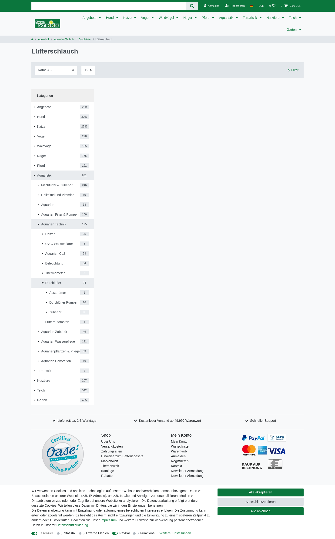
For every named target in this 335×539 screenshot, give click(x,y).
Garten (292, 29)
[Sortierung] (56, 70)
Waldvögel (167, 18)
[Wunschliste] (272, 6)
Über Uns (108, 441)
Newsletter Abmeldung (187, 476)
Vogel (145, 18)
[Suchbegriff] (108, 6)
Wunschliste (179, 446)
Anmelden (178, 456)
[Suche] (192, 6)
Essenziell (46, 533)
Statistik (69, 533)
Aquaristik (226, 18)
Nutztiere (274, 18)
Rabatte (107, 476)
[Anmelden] (211, 6)
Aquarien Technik (64, 39)
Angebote (90, 18)
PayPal (124, 533)
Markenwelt (109, 461)
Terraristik (250, 18)
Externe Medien (97, 533)
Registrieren (179, 461)
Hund (110, 18)
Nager (188, 18)
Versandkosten (112, 446)
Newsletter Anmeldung (187, 471)
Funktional (147, 533)
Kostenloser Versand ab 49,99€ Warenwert (170, 420)
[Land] (251, 6)
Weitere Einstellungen (175, 533)
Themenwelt (110, 466)
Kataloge (107, 471)
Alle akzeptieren (260, 492)
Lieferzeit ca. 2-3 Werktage (76, 420)
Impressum (108, 520)
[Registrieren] (235, 6)
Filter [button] (293, 70)
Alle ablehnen (261, 511)
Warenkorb (179, 451)
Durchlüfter (84, 39)
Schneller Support (263, 420)
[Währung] (261, 6)
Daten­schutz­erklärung (72, 525)
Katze (128, 18)
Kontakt (176, 466)
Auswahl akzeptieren (260, 502)
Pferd (206, 18)
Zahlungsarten (111, 451)
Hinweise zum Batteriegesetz (122, 456)
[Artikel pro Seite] (88, 70)
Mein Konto (179, 441)
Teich (293, 18)
